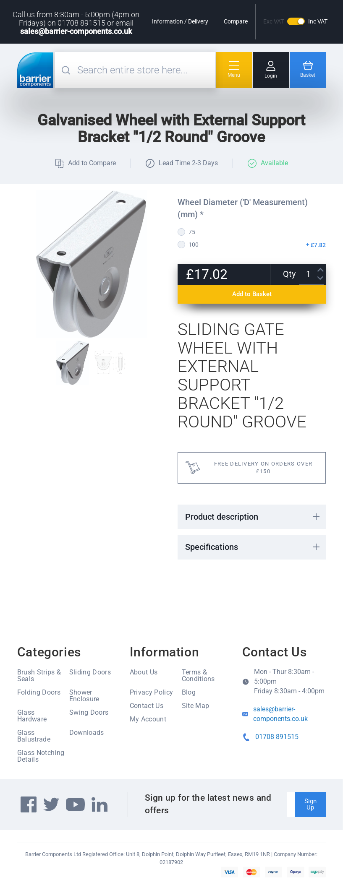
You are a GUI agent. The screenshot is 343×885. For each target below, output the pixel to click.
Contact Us (146, 706)
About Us (144, 672)
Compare (236, 21)
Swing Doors (89, 712)
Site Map (195, 706)
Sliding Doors (90, 672)
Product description (221, 517)
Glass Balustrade (33, 736)
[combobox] (145, 70)
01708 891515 (276, 737)
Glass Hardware (32, 715)
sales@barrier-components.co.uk (76, 31)
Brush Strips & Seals (39, 675)
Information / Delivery (180, 21)
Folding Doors (38, 692)
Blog (189, 692)
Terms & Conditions (198, 675)
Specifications (211, 547)
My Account (148, 719)
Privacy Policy (151, 692)
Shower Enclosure (84, 695)
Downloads (86, 733)
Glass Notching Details (40, 756)
